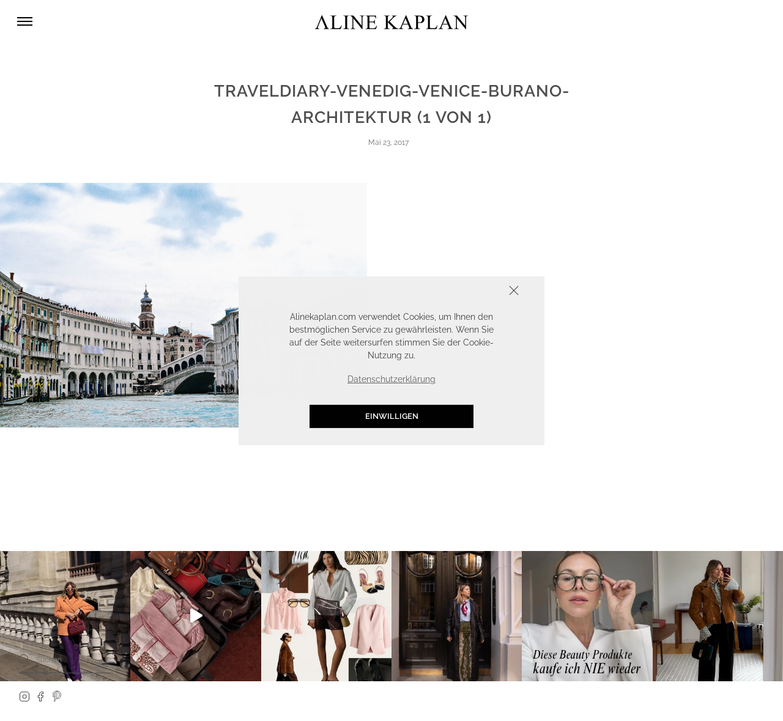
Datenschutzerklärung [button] (391, 379)
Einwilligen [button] (391, 416)
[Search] (24, 659)
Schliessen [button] (475, 291)
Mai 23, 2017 (388, 142)
